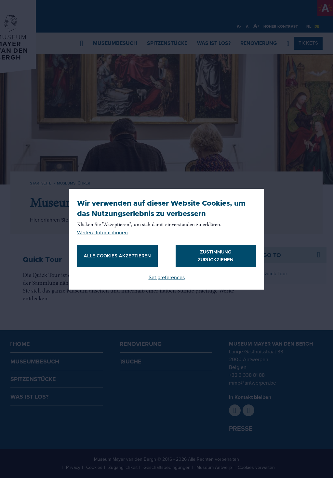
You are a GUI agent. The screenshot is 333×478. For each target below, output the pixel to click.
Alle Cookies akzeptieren (117, 256)
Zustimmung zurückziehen (215, 256)
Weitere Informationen (102, 232)
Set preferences (167, 277)
